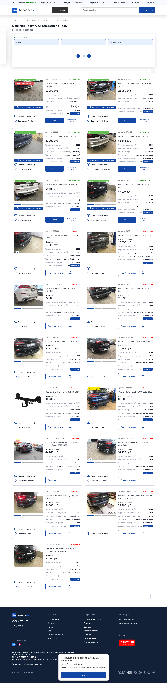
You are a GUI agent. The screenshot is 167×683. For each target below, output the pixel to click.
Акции (51, 623)
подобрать (75, 113)
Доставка (88, 627)
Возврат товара (91, 630)
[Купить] (54, 120)
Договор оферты (91, 642)
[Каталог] (53, 11)
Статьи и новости (56, 634)
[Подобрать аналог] (55, 273)
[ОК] (83, 675)
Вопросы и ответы (92, 619)
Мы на (122, 635)
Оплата (87, 623)
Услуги (51, 627)
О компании (53, 619)
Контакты (52, 638)
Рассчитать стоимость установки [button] (29, 107)
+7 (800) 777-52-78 (50, 3)
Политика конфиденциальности (27, 664)
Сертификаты (90, 638)
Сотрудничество (127, 619)
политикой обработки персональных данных (79, 670)
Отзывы (51, 630)
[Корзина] (147, 11)
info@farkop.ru (19, 625)
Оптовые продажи (128, 623)
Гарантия (88, 634)
